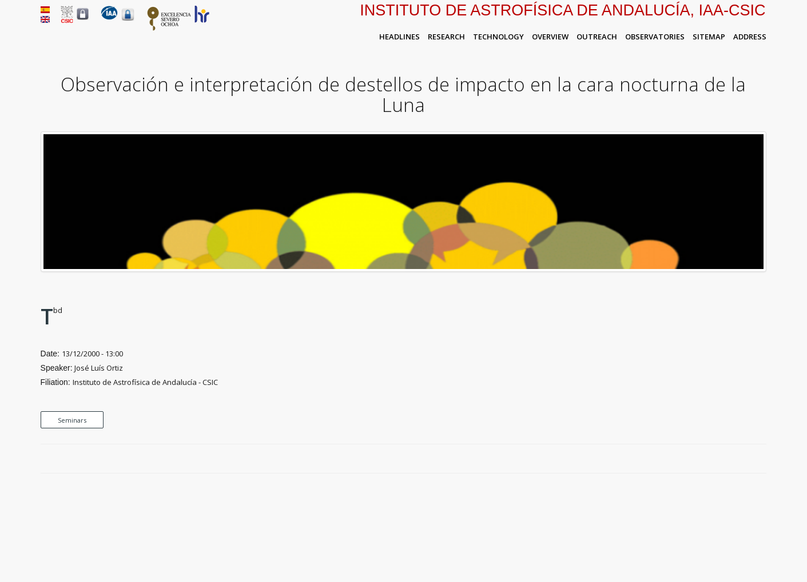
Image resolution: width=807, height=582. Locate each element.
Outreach (597, 36)
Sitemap (709, 36)
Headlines (399, 36)
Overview (550, 36)
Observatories (655, 36)
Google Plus (747, 459)
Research (446, 36)
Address (749, 36)
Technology (498, 36)
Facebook (721, 459)
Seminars (72, 420)
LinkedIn (760, 459)
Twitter (734, 459)
